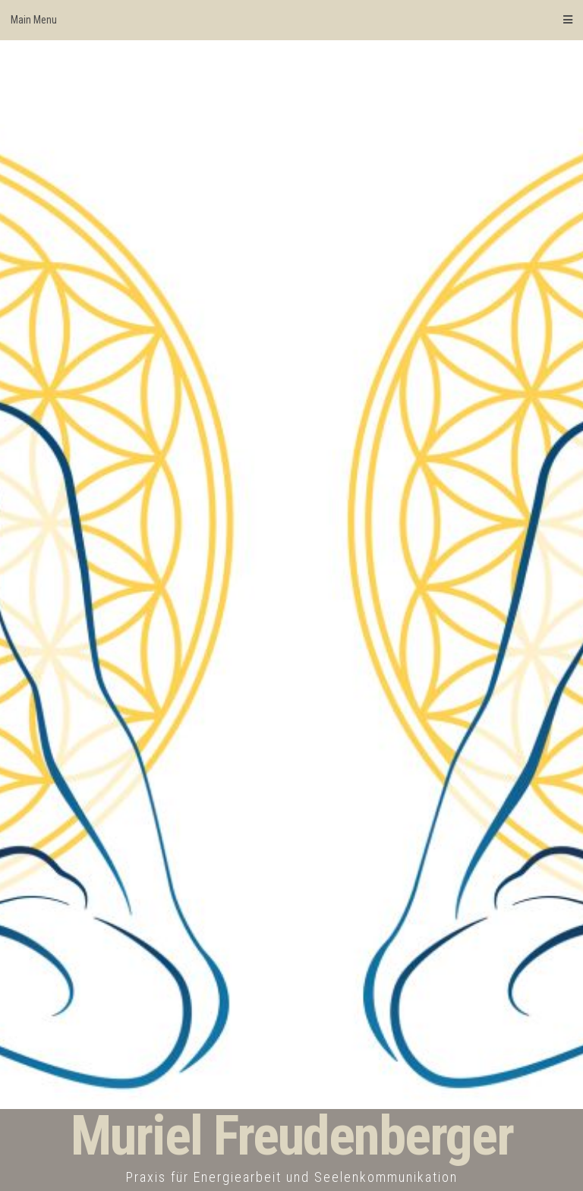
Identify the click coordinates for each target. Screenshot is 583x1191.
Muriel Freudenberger (292, 1136)
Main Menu (291, 20)
